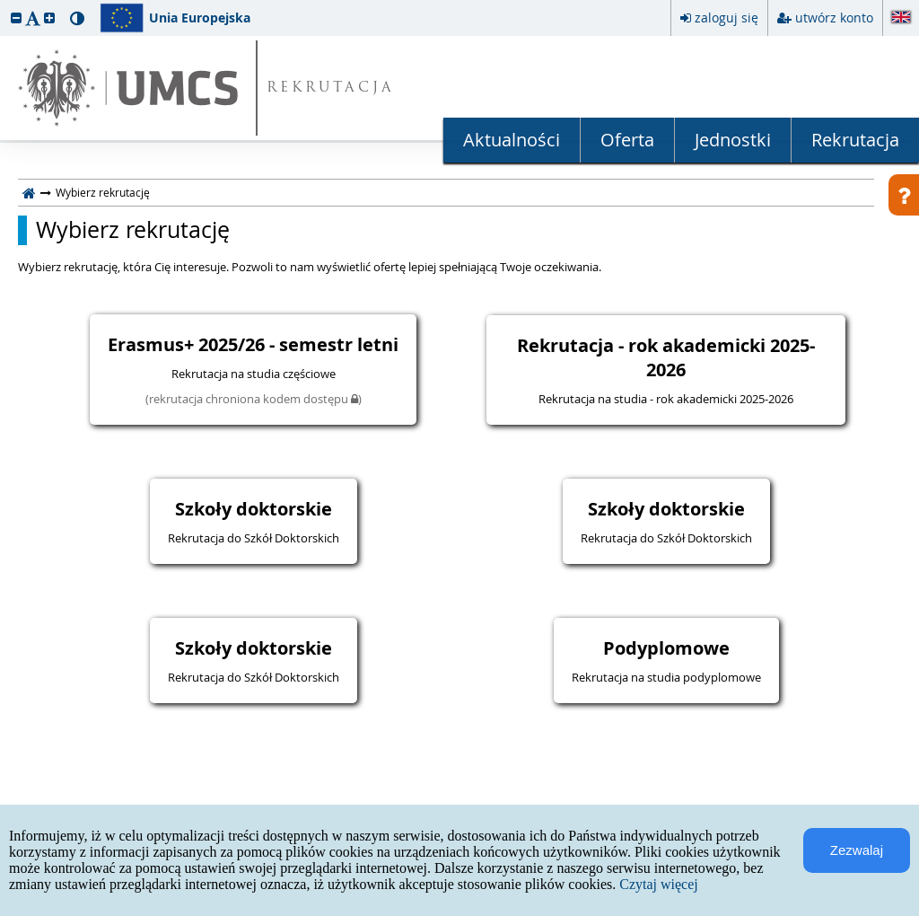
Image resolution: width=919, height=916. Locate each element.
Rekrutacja (855, 140)
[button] (16, 17)
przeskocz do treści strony (4, 4)
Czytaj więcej (658, 884)
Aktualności (511, 140)
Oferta (627, 140)
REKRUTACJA (331, 88)
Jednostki (733, 140)
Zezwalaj (856, 850)
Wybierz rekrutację (133, 230)
